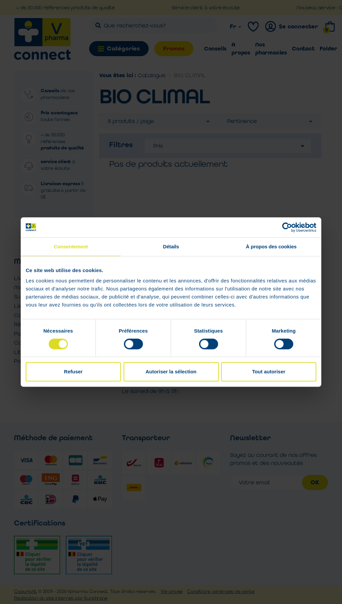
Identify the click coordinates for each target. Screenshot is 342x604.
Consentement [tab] (71, 246)
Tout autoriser (269, 371)
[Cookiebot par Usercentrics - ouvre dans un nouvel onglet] (287, 227)
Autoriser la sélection (171, 371)
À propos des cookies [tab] (271, 246)
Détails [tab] (171, 246)
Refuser (73, 371)
